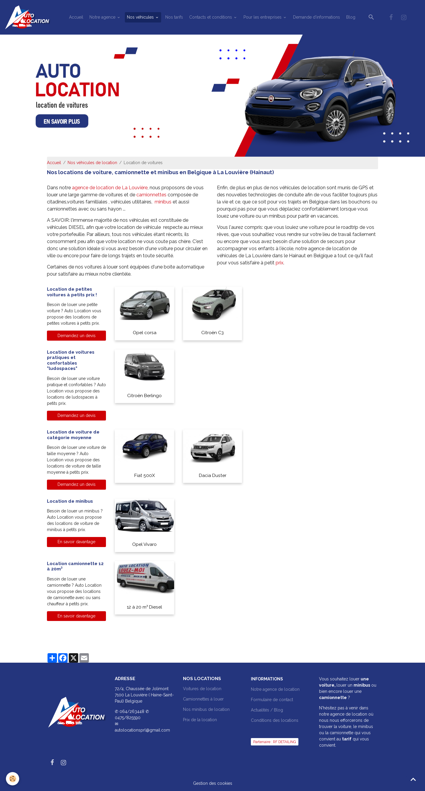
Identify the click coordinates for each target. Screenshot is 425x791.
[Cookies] (12, 778)
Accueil (76, 17)
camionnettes (152, 195)
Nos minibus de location (206, 709)
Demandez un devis (77, 335)
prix (279, 263)
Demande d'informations (316, 17)
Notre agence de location (275, 689)
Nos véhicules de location (92, 162)
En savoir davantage (76, 541)
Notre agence (103, 17)
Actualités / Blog (267, 710)
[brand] (28, 17)
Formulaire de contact (272, 699)
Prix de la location (200, 719)
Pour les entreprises (263, 17)
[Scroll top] (413, 779)
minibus (164, 202)
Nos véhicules (141, 17)
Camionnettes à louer (203, 699)
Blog (350, 17)
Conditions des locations (274, 720)
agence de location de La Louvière (110, 187)
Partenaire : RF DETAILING (274, 742)
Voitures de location (202, 688)
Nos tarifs (174, 17)
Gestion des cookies (212, 783)
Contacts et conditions (211, 17)
